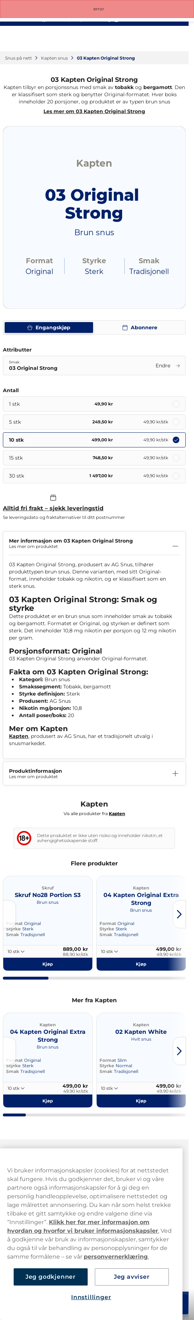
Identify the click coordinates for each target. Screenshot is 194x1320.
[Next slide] (179, 914)
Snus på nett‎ (19, 58)
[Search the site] (130, 38)
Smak (12, 934)
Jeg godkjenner (51, 1276)
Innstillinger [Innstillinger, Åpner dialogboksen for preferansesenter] (91, 1297)
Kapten (18, 736)
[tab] (25, 978)
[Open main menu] (178, 38)
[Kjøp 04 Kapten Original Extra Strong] (141, 964)
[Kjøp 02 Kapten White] (141, 1100)
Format (108, 923)
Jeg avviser (132, 1276)
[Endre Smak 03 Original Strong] (94, 365)
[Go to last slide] (9, 914)
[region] (91, 1234)
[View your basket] (162, 38)
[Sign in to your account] (146, 38)
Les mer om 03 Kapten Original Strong (94, 111)
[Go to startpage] (31, 38)
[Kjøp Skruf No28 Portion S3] (47, 964)
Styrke (13, 928)
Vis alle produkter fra (94, 813)
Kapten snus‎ (55, 58)
